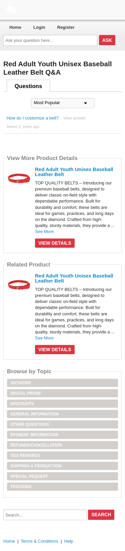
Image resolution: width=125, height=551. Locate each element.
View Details (54, 243)
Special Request (29, 476)
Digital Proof (25, 393)
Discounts (22, 403)
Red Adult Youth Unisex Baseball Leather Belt (74, 171)
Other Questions (29, 424)
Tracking (20, 486)
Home (15, 27)
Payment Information (34, 434)
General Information (34, 414)
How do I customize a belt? (33, 118)
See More (44, 231)
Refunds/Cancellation (36, 445)
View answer (74, 118)
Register (66, 27)
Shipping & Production (35, 466)
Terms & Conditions (39, 541)
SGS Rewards (25, 455)
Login (39, 27)
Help (68, 541)
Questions (28, 86)
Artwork (20, 383)
